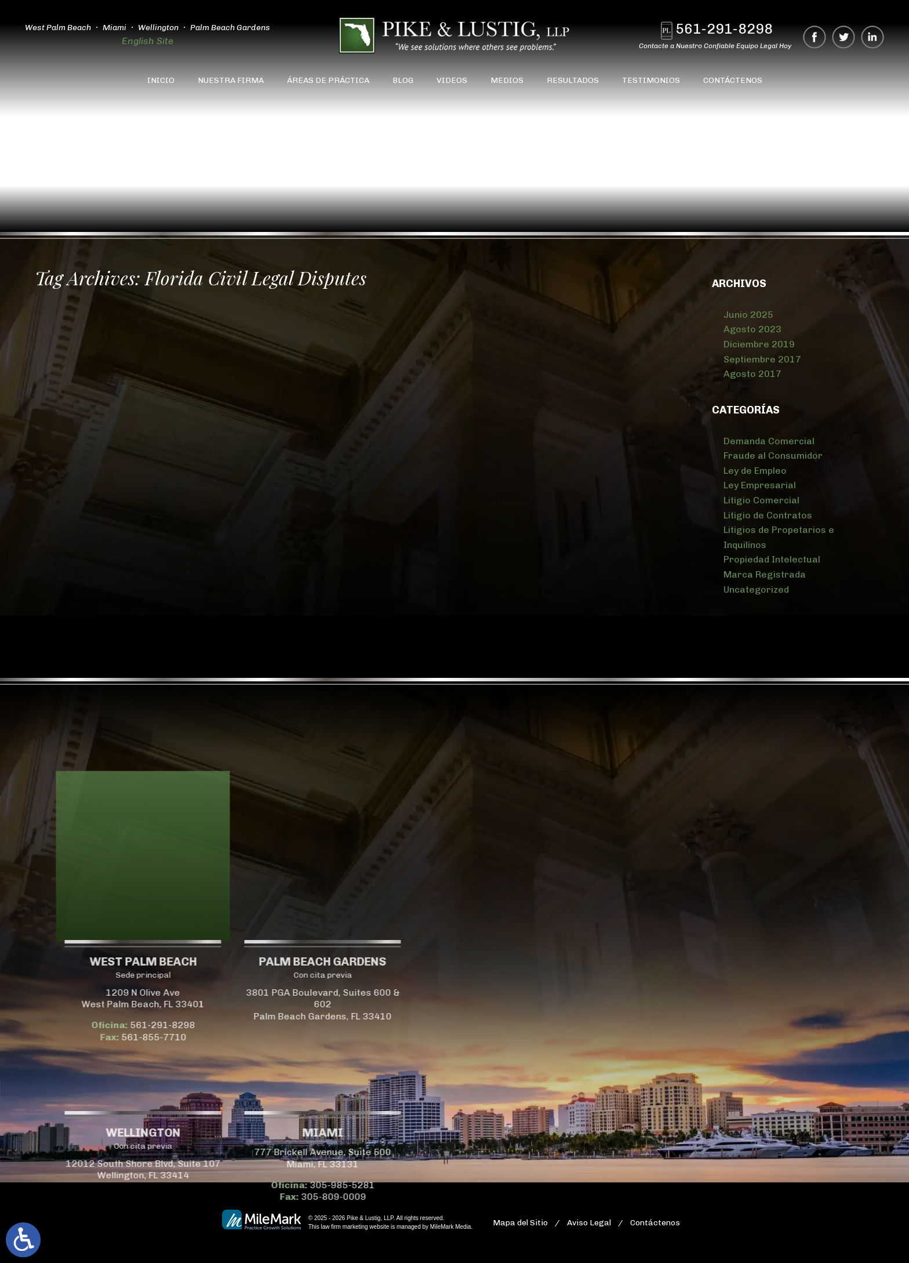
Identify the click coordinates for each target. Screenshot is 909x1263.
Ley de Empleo (755, 470)
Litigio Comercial (761, 500)
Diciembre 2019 (759, 344)
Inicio (160, 80)
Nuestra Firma (231, 80)
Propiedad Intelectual (771, 559)
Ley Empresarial (759, 485)
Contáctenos (732, 80)
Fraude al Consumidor (773, 455)
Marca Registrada (764, 574)
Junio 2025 (748, 314)
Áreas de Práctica (328, 80)
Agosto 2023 (752, 329)
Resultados (573, 80)
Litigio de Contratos (767, 515)
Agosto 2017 (752, 373)
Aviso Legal (589, 1223)
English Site (147, 40)
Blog (402, 80)
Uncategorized (756, 589)
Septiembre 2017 (762, 359)
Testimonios (651, 80)
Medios (506, 80)
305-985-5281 (59, 1185)
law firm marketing (344, 1227)
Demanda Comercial (769, 441)
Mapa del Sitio (520, 1223)
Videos (452, 80)
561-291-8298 (724, 28)
